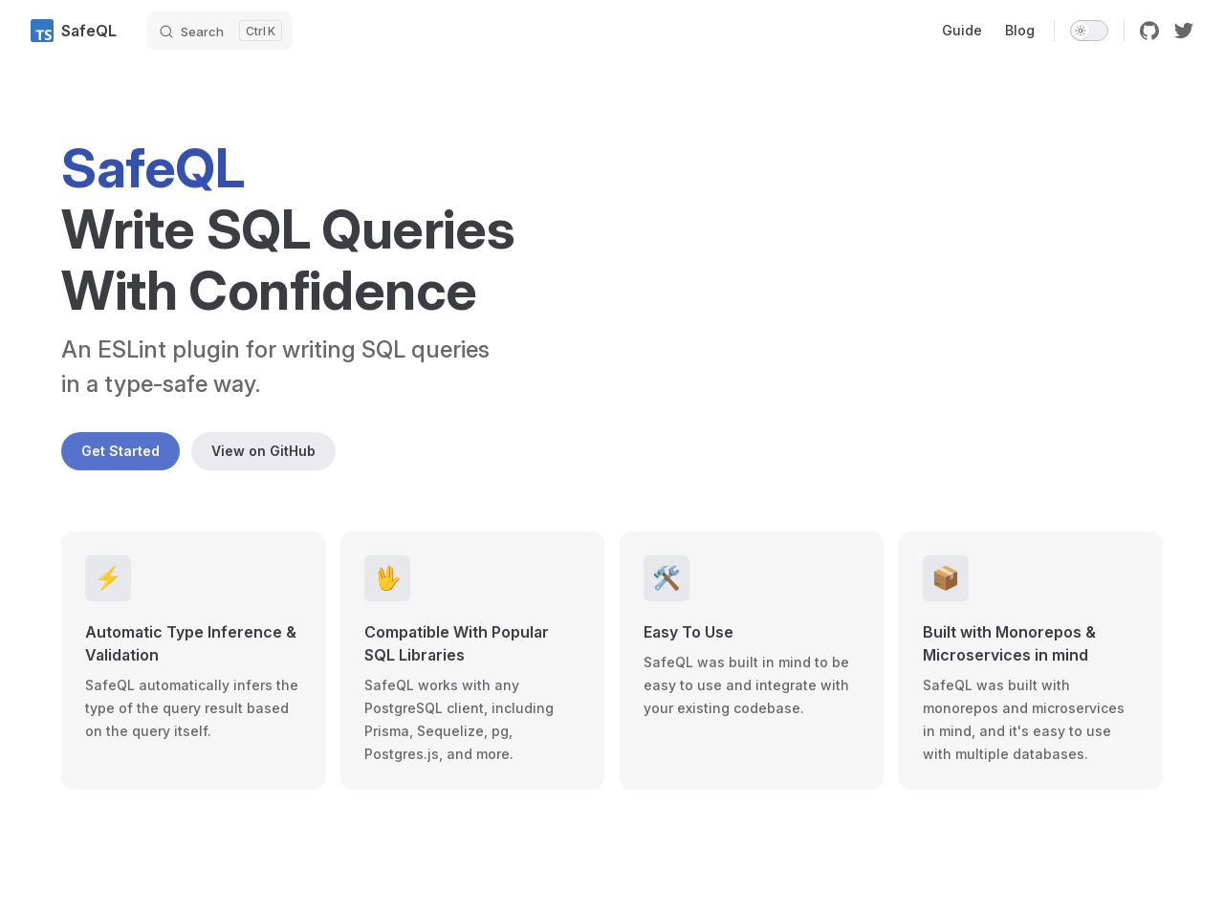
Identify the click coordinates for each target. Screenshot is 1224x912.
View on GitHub (263, 451)
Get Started (120, 451)
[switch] (1089, 30)
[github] (1149, 30)
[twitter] (1184, 30)
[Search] (220, 30)
